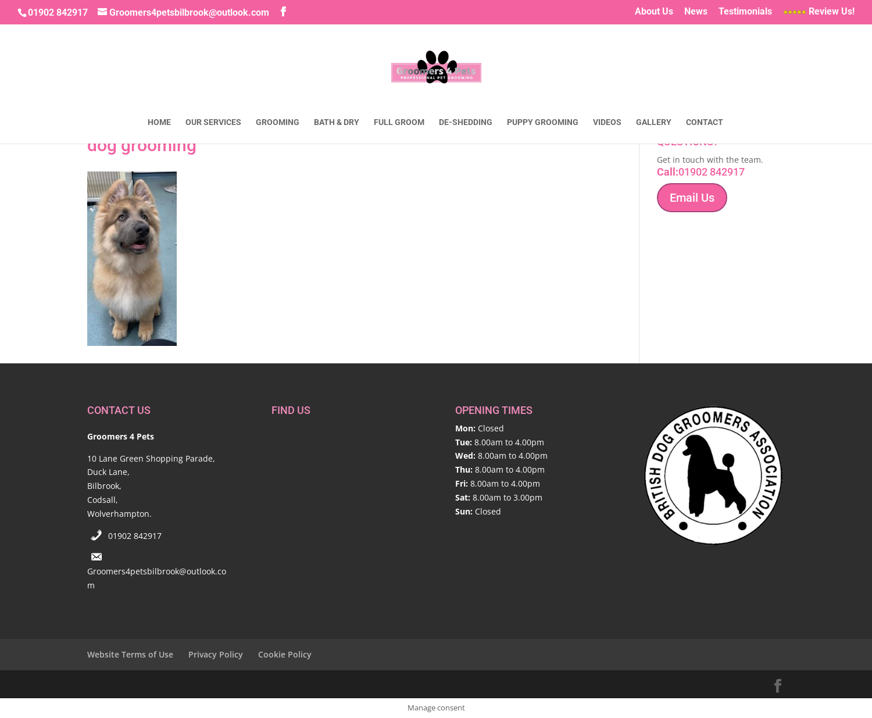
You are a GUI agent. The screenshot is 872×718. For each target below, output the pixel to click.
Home (159, 122)
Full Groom (399, 122)
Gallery (653, 122)
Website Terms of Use (130, 654)
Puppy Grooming (542, 122)
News (695, 12)
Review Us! (819, 12)
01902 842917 (135, 535)
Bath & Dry (336, 122)
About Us (654, 12)
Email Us (692, 198)
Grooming (277, 122)
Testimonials (745, 12)
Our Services (213, 122)
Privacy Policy (215, 654)
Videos (607, 122)
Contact (704, 122)
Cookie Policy (285, 654)
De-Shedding (465, 122)
